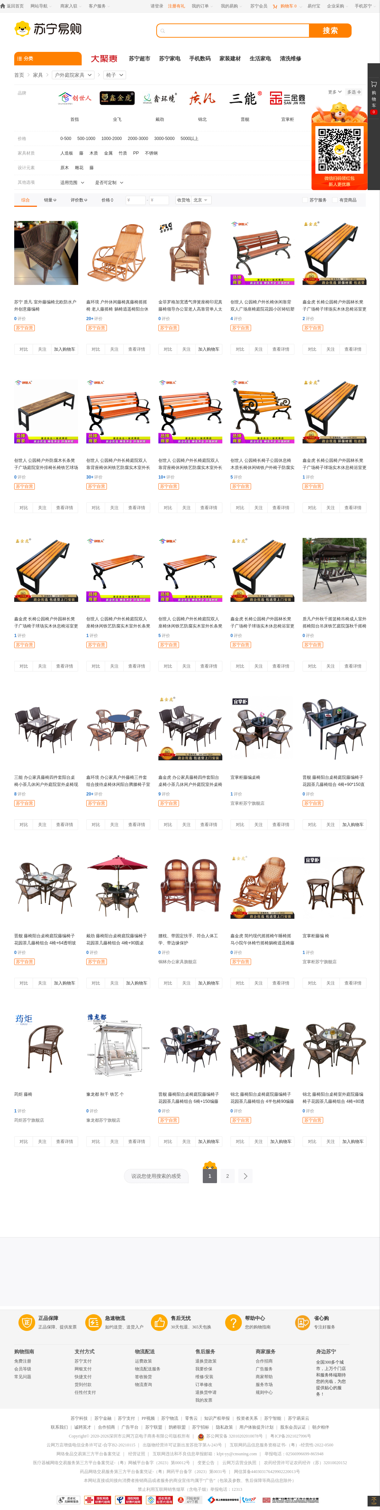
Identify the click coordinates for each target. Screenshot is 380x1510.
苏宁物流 (169, 1418)
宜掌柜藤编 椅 (316, 935)
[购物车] (287, 6)
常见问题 (22, 1376)
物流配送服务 (148, 1368)
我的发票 (203, 1400)
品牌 (22, 93)
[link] (25, 200)
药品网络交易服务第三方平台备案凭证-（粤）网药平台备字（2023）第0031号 (153, 1471)
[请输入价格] (136, 200)
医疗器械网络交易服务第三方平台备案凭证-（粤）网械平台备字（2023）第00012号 (111, 1462)
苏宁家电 (169, 58)
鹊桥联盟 (177, 1427)
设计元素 (26, 167)
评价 (20, 318)
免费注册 (22, 1361)
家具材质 (26, 153)
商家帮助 (264, 1376)
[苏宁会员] (259, 6)
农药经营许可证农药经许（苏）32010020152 (305, 1462)
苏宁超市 (139, 58)
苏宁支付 (83, 1361)
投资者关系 (247, 1418)
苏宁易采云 (298, 1418)
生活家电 (260, 58)
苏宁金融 (103, 1418)
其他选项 (26, 182)
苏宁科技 (79, 1418)
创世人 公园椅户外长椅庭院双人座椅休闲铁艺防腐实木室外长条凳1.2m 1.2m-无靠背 (118, 626)
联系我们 (59, 1427)
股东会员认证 (293, 1427)
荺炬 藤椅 (23, 1094)
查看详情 (136, 349)
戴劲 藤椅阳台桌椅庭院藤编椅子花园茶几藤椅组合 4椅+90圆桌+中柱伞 (116, 943)
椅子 (111, 75)
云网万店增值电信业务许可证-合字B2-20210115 (91, 1444)
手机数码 (200, 58)
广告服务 (264, 1368)
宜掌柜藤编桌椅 (245, 777)
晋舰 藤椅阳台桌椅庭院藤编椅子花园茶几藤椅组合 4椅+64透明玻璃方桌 (45, 943)
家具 (38, 75)
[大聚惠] (104, 58)
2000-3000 (138, 138)
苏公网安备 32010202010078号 (230, 1436)
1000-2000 (111, 138)
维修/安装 (204, 1376)
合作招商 (264, 1361)
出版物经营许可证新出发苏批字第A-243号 (182, 1444)
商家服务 (266, 1351)
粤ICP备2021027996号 (290, 1436)
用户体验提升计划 (256, 1427)
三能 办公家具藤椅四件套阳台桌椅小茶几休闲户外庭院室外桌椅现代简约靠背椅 (46, 784)
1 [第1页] (210, 1174)
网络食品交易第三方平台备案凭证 (88, 1453)
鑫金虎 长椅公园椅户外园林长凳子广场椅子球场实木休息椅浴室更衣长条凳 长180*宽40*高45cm (335, 309)
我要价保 (203, 1368)
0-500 (65, 138)
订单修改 (203, 1384)
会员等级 (22, 1368)
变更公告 (206, 1462)
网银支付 (83, 1368)
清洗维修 (290, 58)
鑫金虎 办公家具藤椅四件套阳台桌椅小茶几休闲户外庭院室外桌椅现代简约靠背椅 (190, 784)
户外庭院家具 (70, 75)
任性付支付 (85, 1392)
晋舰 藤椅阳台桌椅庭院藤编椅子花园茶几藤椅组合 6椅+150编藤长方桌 (188, 1101)
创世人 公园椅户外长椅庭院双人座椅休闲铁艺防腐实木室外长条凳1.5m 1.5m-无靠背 (190, 626)
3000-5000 (164, 138)
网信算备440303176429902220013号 (267, 1471)
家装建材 (230, 58)
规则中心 (264, 1392)
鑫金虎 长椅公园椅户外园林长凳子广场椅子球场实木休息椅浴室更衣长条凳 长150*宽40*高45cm (46, 626)
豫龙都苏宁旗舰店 (103, 1120)
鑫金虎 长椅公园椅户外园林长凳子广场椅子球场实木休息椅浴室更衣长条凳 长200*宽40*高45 (262, 626)
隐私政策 (224, 1427)
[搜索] (238, 30)
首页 (19, 75)
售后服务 (205, 1351)
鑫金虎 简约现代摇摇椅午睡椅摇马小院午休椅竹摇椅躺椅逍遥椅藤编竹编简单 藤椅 (262, 943)
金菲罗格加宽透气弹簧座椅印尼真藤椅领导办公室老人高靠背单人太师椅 (190, 309)
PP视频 (148, 1418)
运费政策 (143, 1361)
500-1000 (86, 138)
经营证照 (136, 1453)
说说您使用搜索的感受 (156, 1176)
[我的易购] (232, 6)
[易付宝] (314, 6)
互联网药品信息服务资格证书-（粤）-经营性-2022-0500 (281, 1444)
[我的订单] (203, 6)
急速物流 (115, 1318)
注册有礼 (176, 6)
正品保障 (48, 1318)
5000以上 (190, 138)
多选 (354, 92)
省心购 (321, 1318)
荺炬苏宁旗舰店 (29, 1120)
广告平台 (130, 1427)
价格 (22, 138)
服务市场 (264, 1384)
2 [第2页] (228, 1174)
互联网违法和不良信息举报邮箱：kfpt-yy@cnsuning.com (205, 1453)
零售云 (191, 1418)
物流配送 (145, 1351)
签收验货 (143, 1376)
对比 (24, 349)
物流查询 (143, 1384)
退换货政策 (206, 1361)
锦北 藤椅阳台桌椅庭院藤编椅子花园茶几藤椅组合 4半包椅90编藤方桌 (262, 1101)
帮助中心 (255, 1318)
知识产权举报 (217, 1418)
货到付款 (83, 1384)
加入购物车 (64, 349)
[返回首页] (13, 6)
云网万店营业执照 (239, 1462)
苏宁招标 (200, 1427)
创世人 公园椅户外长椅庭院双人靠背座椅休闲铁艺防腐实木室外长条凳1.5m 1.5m (118, 467)
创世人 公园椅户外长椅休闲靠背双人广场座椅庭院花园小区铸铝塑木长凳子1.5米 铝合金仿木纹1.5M (262, 309)
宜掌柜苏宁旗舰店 (247, 803)
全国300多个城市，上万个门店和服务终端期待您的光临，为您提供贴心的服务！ (331, 1378)
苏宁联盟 (153, 1427)
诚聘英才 (82, 1427)
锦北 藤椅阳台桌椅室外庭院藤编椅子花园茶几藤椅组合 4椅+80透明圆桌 (333, 1101)
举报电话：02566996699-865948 (294, 1453)
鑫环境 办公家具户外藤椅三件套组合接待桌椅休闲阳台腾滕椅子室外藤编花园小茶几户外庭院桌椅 (118, 784)
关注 (42, 349)
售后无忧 (181, 1318)
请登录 (157, 6)
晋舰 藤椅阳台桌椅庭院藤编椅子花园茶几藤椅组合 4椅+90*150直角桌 (334, 784)
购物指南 (24, 1351)
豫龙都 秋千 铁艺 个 (105, 1094)
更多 (335, 92)
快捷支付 (83, 1376)
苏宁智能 (272, 1418)
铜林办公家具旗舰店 (177, 961)
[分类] (48, 58)
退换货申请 (206, 1392)
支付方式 (84, 1351)
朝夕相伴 (320, 1427)
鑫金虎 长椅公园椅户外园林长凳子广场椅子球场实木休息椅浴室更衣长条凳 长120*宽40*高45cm (335, 467)
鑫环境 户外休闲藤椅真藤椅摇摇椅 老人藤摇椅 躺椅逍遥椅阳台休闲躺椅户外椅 (117, 309)
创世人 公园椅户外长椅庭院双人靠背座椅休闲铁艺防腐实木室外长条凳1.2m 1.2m (190, 467)
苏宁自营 (24, 327)
